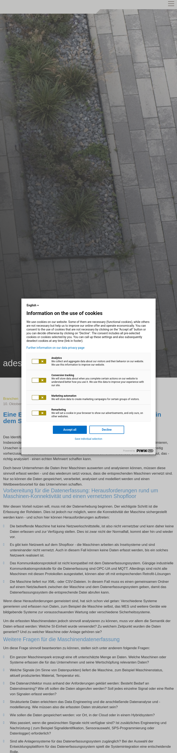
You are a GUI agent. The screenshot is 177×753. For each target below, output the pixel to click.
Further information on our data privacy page (55, 347)
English (33, 305)
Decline (107, 429)
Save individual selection (88, 438)
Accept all (69, 429)
